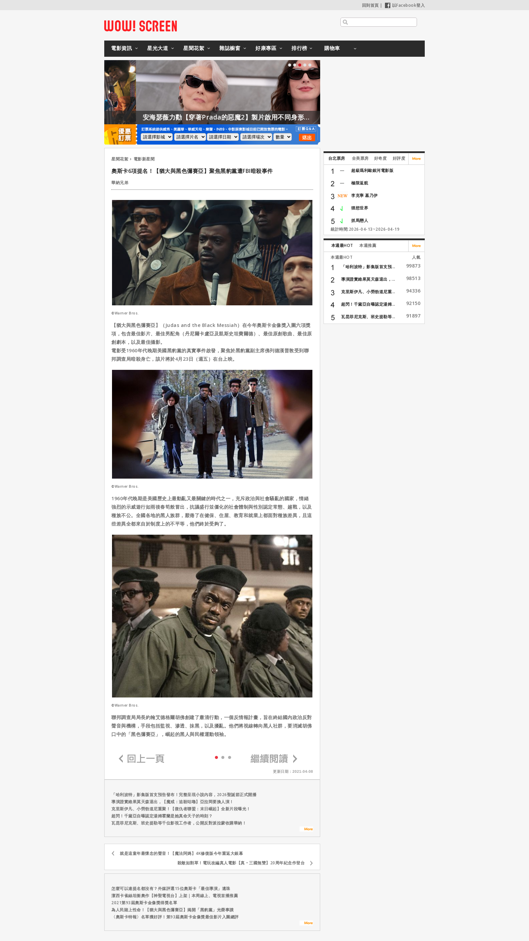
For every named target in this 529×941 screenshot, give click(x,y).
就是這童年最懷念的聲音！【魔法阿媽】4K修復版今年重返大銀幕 (181, 853)
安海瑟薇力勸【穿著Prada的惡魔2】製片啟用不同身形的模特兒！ (258, 117)
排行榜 (299, 48)
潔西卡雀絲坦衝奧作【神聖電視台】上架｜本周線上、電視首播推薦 (174, 895)
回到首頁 (370, 5)
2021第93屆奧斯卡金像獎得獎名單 (144, 903)
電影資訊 (121, 48)
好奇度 (380, 158)
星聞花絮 (193, 48)
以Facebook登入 (405, 5)
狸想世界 (359, 208)
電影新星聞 (144, 159)
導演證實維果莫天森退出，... (368, 279)
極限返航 (359, 183)
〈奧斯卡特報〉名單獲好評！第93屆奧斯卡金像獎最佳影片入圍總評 (175, 917)
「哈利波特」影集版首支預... (368, 267)
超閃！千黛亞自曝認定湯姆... (368, 304)
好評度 (399, 158)
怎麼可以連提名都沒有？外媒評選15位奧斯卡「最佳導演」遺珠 (170, 888)
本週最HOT (342, 245)
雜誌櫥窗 (229, 48)
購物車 (332, 48)
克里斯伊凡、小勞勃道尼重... (368, 292)
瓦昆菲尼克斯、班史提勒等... (368, 317)
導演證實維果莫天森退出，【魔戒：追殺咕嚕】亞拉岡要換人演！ (172, 802)
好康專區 (265, 48)
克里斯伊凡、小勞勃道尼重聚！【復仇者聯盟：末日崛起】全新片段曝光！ (181, 809)
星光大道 (157, 48)
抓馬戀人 (359, 220)
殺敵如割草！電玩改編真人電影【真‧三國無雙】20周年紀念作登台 (241, 863)
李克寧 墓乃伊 (364, 195)
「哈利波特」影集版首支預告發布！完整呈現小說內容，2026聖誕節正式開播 (183, 794)
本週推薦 (367, 245)
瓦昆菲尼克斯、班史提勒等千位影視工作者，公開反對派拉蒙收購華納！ (178, 823)
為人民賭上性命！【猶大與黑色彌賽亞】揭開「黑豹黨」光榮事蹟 (172, 910)
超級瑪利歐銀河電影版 (372, 170)
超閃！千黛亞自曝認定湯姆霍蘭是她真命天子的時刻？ (162, 816)
